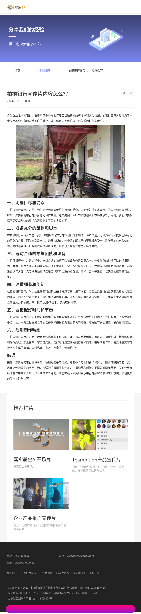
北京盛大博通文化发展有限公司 (48, 587)
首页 (17, 70)
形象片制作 (62, 573)
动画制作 (94, 573)
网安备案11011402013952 (23, 593)
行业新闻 (44, 70)
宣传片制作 (29, 573)
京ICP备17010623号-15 (92, 587)
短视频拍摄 (78, 573)
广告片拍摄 (46, 573)
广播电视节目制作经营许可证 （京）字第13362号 (69, 593)
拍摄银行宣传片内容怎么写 (85, 70)
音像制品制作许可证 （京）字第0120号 (30, 598)
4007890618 (22, 555)
